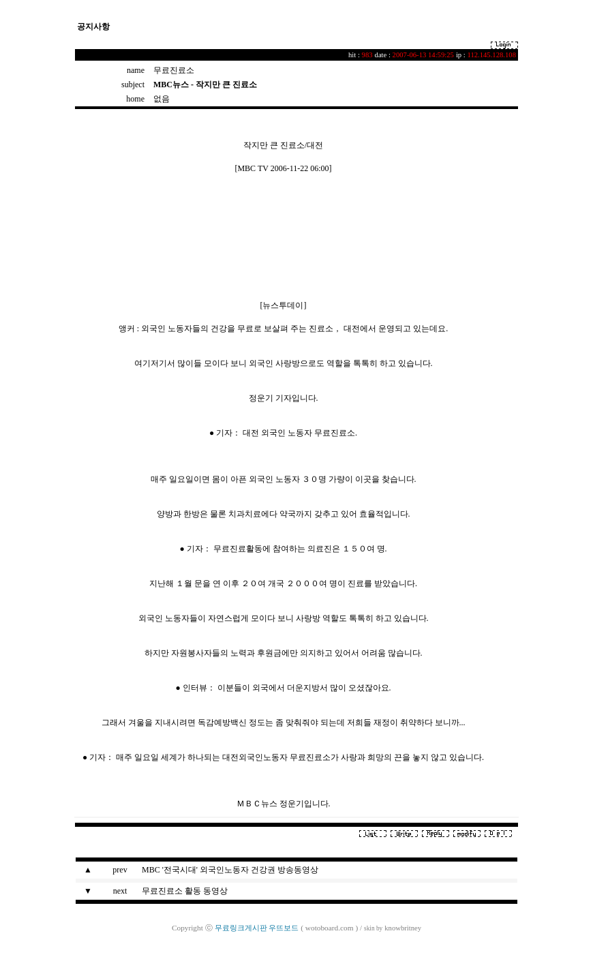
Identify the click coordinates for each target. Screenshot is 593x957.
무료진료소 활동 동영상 (185, 891)
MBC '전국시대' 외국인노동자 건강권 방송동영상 (230, 870)
